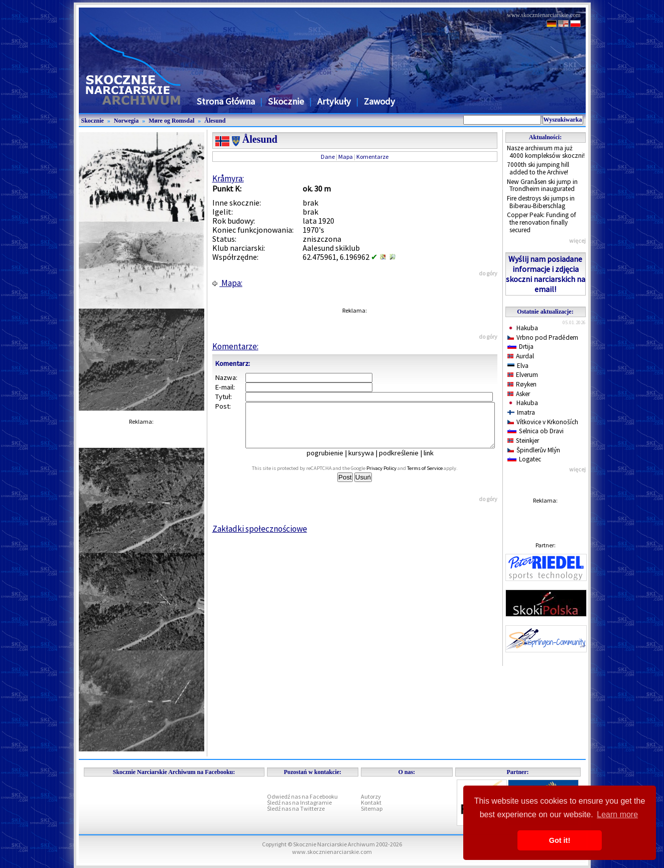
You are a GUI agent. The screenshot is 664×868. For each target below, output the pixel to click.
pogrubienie (332, 461)
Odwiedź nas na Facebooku (302, 796)
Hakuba (523, 328)
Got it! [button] (559, 840)
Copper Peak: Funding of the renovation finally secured (541, 222)
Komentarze (372, 156)
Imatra (521, 412)
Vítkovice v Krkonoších (543, 422)
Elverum (523, 374)
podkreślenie (406, 461)
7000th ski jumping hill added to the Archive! (538, 168)
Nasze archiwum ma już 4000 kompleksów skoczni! (546, 152)
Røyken (522, 384)
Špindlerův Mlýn (534, 450)
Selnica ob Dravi (535, 431)
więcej (577, 240)
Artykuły (334, 101)
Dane (328, 156)
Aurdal (521, 356)
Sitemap (371, 808)
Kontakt (371, 802)
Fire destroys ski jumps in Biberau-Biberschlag (541, 202)
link (436, 461)
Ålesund (214, 120)
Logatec (524, 459)
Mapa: (227, 282)
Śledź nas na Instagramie (299, 802)
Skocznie (286, 101)
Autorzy (371, 796)
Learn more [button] (617, 814)
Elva (517, 365)
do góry (488, 273)
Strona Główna (226, 101)
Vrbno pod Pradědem (543, 337)
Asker (518, 394)
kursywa (368, 461)
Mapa (345, 156)
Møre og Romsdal (171, 120)
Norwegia (126, 120)
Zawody (379, 101)
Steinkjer (523, 440)
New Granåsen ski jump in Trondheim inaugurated (542, 185)
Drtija (520, 346)
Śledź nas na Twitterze (296, 808)
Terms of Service (436, 477)
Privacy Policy (392, 477)
